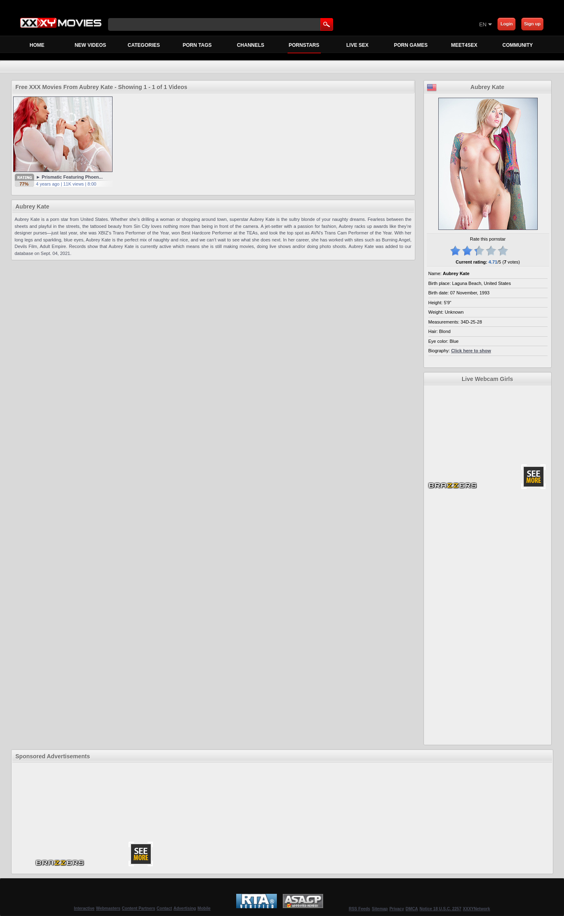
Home (37, 45)
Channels (251, 45)
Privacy (396, 909)
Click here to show (471, 350)
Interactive (84, 908)
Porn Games (411, 45)
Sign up (532, 23)
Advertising (184, 908)
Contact (164, 908)
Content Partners (138, 908)
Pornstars (304, 47)
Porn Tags (197, 45)
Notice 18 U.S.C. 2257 (440, 909)
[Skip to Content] (382, 24)
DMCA (411, 909)
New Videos (90, 45)
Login (506, 23)
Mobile (204, 908)
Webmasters (108, 908)
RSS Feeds (359, 909)
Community (517, 45)
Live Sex (357, 45)
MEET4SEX (464, 45)
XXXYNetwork (476, 909)
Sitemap (380, 909)
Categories (144, 45)
